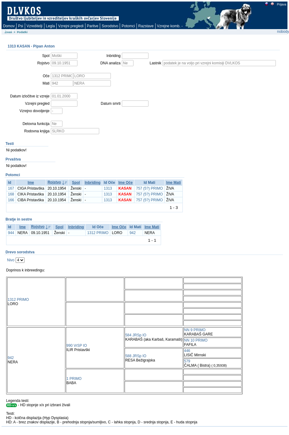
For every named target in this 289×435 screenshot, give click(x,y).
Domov (9, 26)
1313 (108, 188)
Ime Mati (173, 182)
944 (11, 233)
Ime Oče (125, 182)
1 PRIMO (73, 378)
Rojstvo (54, 182)
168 (11, 194)
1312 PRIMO (97, 233)
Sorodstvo (110, 26)
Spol (76, 182)
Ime (31, 182)
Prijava (281, 4)
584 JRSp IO (135, 335)
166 (11, 200)
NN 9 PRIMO (194, 330)
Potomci (128, 26)
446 (187, 351)
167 (11, 188)
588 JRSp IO (135, 356)
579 (187, 361)
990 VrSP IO (76, 345)
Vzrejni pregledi (71, 26)
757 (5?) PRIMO (149, 188)
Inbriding (92, 182)
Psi (20, 26)
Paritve (92, 26)
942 (132, 233)
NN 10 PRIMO (196, 340)
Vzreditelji (35, 26)
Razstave (146, 26)
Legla (50, 26)
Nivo (10, 260)
